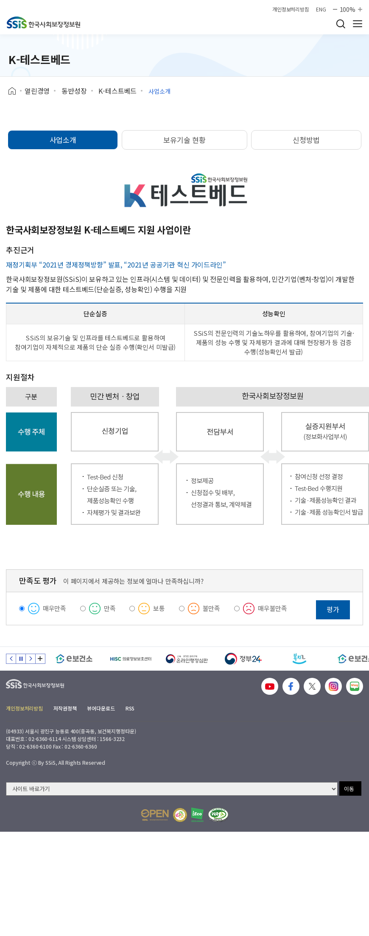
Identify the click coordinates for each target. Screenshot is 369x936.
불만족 (212, 608)
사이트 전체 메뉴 (357, 23)
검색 (340, 23)
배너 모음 (40, 659)
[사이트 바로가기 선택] (172, 789)
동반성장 (74, 90)
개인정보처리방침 (290, 9)
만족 (110, 608)
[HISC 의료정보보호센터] (130, 659)
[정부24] (243, 659)
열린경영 (37, 90)
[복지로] (299, 659)
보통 (159, 608)
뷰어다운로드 (101, 708)
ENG (321, 9)
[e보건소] (74, 659)
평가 (333, 609)
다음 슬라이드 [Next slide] (30, 659)
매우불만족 (272, 608)
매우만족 (54, 608)
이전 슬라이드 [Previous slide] (11, 659)
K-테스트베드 (117, 90)
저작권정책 (64, 708)
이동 (349, 789)
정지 (21, 659)
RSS (130, 708)
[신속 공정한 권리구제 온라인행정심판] (187, 659)
